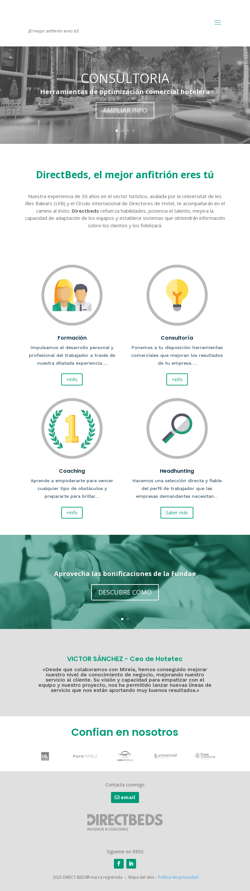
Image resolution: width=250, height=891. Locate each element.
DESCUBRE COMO (125, 594)
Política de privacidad (178, 877)
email (128, 797)
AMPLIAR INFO (125, 112)
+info (71, 379)
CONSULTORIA (125, 81)
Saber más (177, 512)
